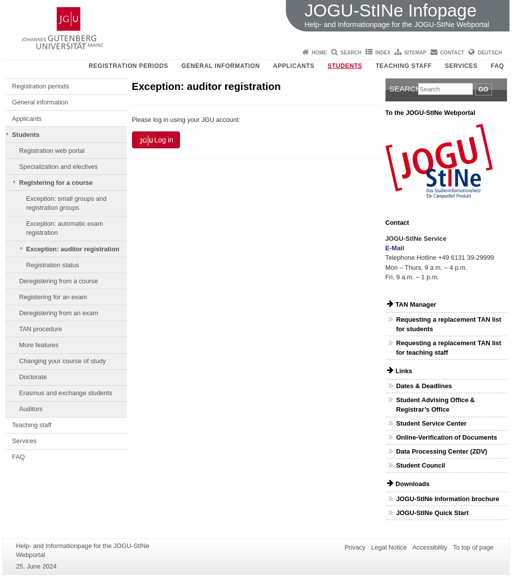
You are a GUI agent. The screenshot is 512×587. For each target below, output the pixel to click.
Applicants (293, 65)
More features (38, 345)
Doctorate (32, 377)
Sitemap (415, 52)
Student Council (420, 465)
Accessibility (430, 547)
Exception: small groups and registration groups (66, 203)
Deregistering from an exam (58, 313)
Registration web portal (51, 150)
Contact (452, 52)
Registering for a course (55, 182)
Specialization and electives (58, 166)
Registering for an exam (53, 297)
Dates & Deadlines (424, 386)
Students (345, 65)
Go (483, 89)
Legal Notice (388, 547)
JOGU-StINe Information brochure (447, 499)
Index (382, 52)
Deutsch (490, 52)
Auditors (30, 409)
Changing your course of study (62, 361)
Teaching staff (404, 65)
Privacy (355, 547)
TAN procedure (40, 329)
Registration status (52, 265)
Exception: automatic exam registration (64, 228)
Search (351, 52)
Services (461, 65)
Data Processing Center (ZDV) (441, 451)
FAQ (497, 65)
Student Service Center (431, 423)
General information (221, 65)
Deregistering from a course (58, 281)
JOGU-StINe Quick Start (432, 513)
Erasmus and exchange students (65, 393)
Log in (156, 140)
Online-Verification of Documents (446, 437)
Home (319, 52)
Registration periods (128, 65)
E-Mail (395, 248)
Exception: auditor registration (72, 249)
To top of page (473, 547)
